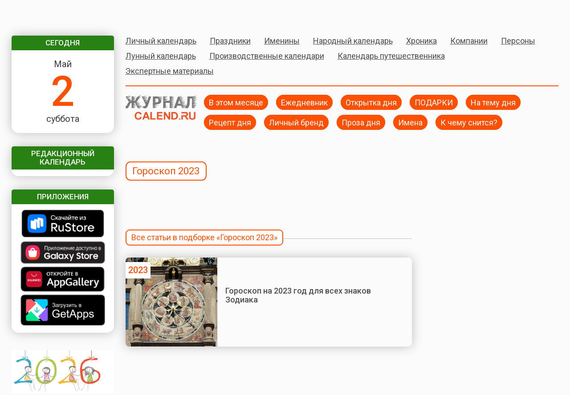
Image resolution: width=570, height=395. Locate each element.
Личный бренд (296, 122)
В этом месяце (236, 102)
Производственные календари (266, 55)
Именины (282, 40)
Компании (469, 40)
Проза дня (361, 122)
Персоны (518, 40)
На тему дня (493, 102)
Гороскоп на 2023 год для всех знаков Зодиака (298, 295)
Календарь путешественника (391, 55)
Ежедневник (304, 102)
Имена (410, 122)
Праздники (230, 40)
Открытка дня (371, 102)
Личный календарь (161, 40)
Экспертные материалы (170, 71)
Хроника (421, 40)
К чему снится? (468, 122)
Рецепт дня (230, 122)
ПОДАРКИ (434, 102)
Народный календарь (353, 40)
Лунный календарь (161, 55)
